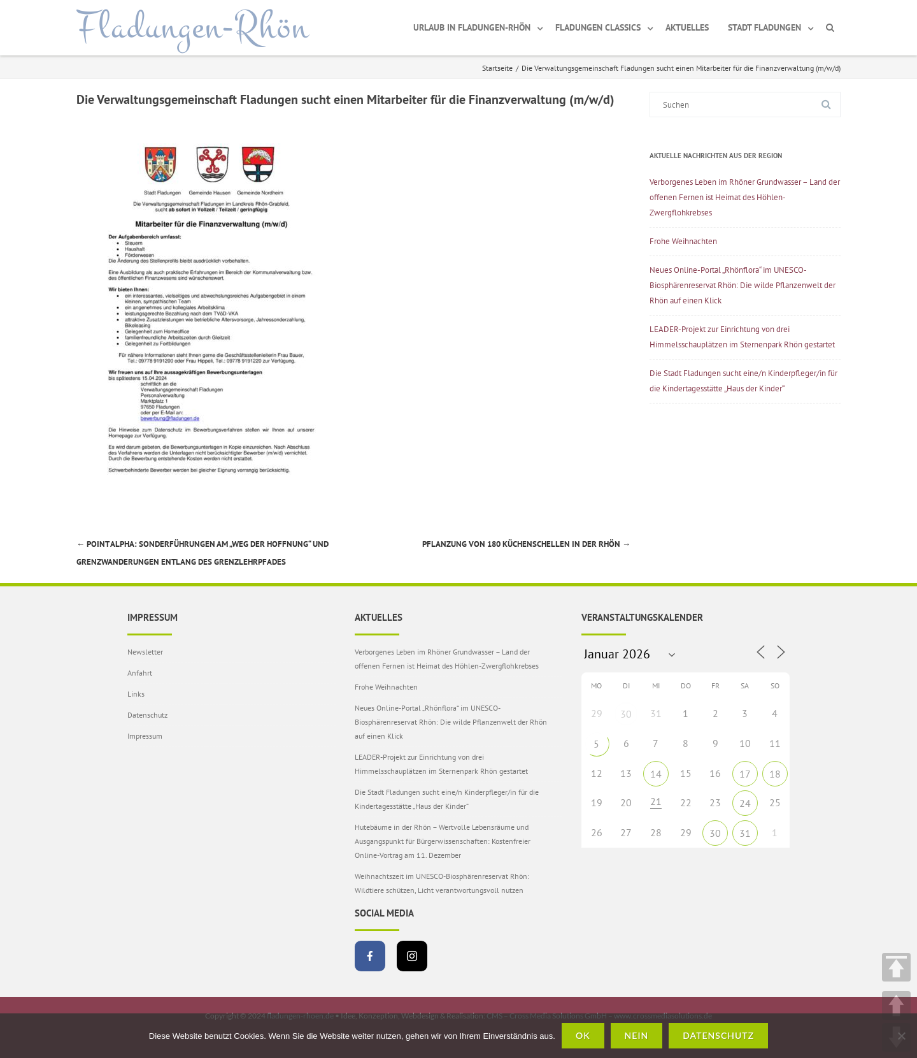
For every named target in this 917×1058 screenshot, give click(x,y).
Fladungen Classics (598, 27)
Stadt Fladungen (764, 27)
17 (745, 773)
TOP (896, 967)
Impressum (144, 736)
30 (626, 713)
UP (896, 1005)
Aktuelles (687, 27)
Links (136, 694)
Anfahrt (139, 673)
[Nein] (901, 1035)
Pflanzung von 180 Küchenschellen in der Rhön (526, 544)
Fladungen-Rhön (192, 27)
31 (745, 833)
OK (583, 1035)
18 (775, 773)
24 (745, 803)
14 (656, 773)
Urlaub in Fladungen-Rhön (471, 27)
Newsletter (145, 651)
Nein (637, 1035)
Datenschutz (147, 715)
